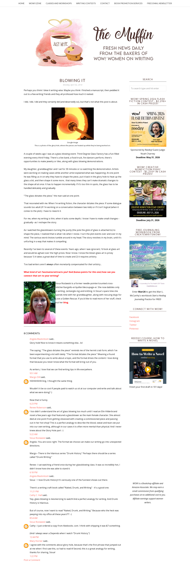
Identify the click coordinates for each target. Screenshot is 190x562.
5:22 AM (33, 434)
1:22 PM (33, 556)
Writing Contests (86, 3)
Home (21, 3)
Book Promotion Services (128, 3)
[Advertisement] (147, 435)
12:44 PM (34, 537)
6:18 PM (33, 472)
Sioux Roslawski (37, 438)
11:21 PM (34, 491)
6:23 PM (33, 403)
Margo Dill (35, 377)
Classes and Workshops (59, 3)
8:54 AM (33, 518)
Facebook (134, 317)
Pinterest (134, 328)
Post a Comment (32, 560)
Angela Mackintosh (39, 339)
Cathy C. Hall (36, 495)
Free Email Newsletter (159, 3)
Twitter (133, 324)
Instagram (134, 321)
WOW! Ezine (35, 3)
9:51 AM (33, 373)
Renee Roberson (38, 407)
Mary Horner (36, 540)
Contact (105, 3)
